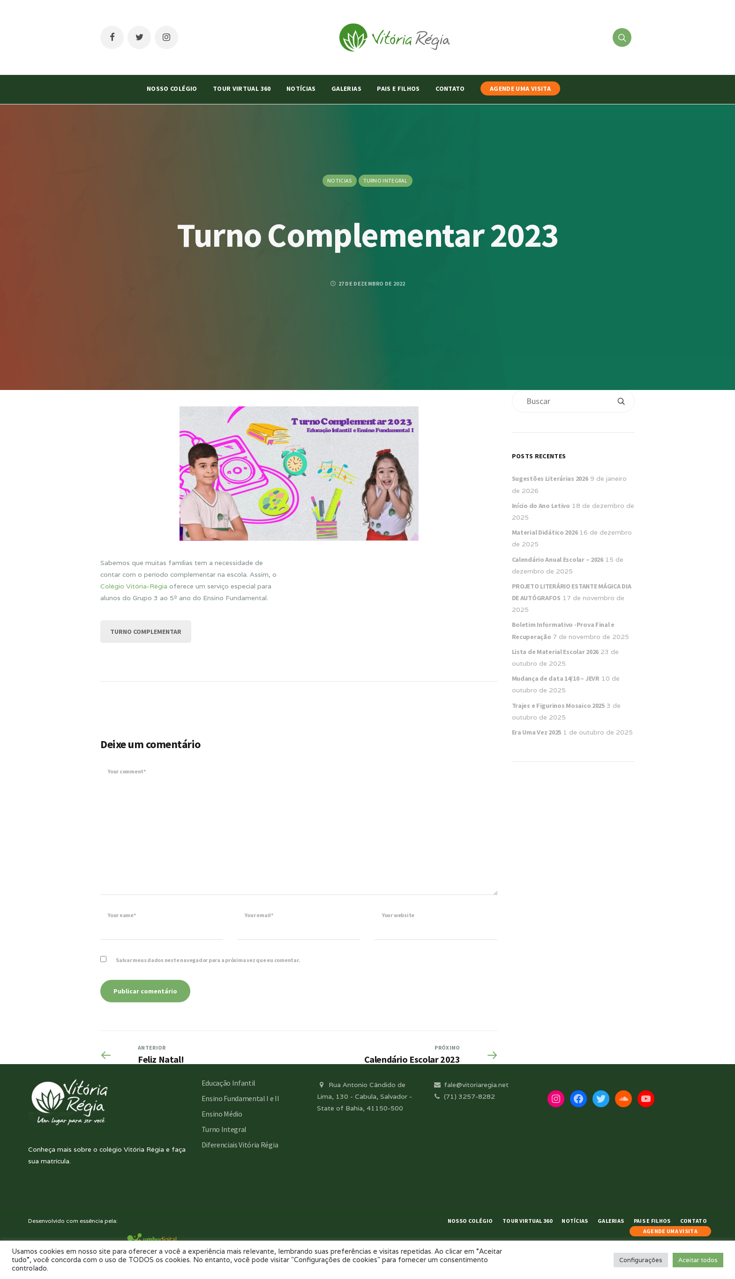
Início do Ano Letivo (541, 505)
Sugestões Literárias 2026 (550, 478)
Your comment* (127, 771)
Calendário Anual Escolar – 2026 (557, 559)
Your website (398, 915)
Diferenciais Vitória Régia (240, 1144)
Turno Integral (385, 180)
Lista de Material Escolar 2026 (555, 651)
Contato (450, 88)
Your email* (259, 915)
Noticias (339, 180)
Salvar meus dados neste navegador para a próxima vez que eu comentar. (208, 959)
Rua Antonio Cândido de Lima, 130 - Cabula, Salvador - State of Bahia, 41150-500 (364, 1096)
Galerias (346, 88)
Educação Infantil (229, 1083)
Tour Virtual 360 (242, 88)
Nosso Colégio (172, 88)
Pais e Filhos (398, 88)
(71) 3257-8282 (463, 1096)
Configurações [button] (640, 1260)
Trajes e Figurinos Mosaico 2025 (558, 705)
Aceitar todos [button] (698, 1260)
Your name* (122, 915)
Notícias (301, 88)
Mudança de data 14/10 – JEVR (556, 678)
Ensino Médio (222, 1113)
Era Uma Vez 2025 (537, 732)
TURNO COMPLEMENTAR (145, 631)
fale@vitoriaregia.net (470, 1085)
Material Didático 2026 (545, 532)
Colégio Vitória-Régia (133, 586)
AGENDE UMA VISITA (520, 88)
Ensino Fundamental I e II (240, 1098)
